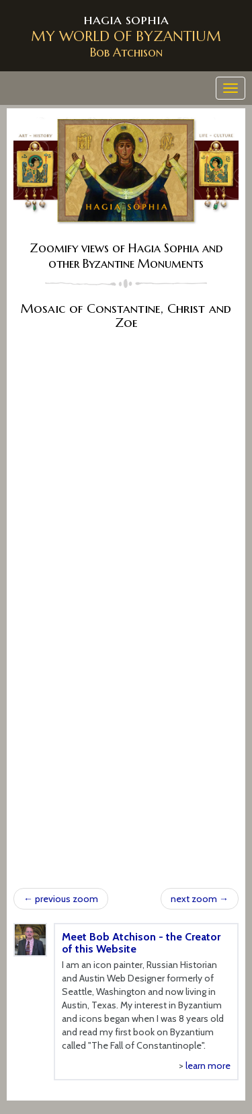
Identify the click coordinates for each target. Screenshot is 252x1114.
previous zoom (61, 899)
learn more (207, 1066)
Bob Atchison (126, 52)
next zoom (199, 899)
